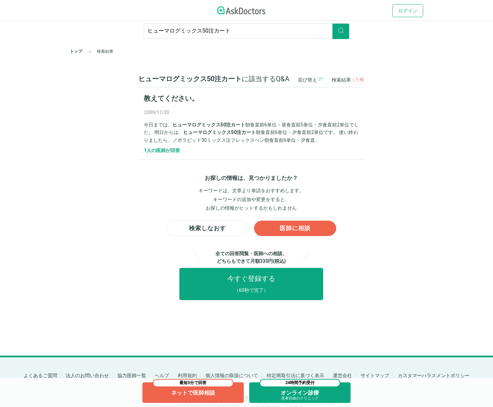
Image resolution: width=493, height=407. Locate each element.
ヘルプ (162, 375)
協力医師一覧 (131, 375)
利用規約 (187, 375)
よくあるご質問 (40, 375)
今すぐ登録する (251, 285)
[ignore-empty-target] (246, 31)
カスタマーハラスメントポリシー (434, 375)
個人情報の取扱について (231, 375)
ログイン (407, 10)
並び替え (311, 80)
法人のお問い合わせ (87, 375)
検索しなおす (207, 229)
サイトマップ (375, 375)
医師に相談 (295, 229)
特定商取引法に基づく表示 (295, 375)
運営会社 (342, 375)
